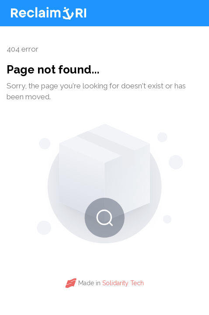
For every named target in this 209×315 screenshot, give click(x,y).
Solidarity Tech (123, 283)
